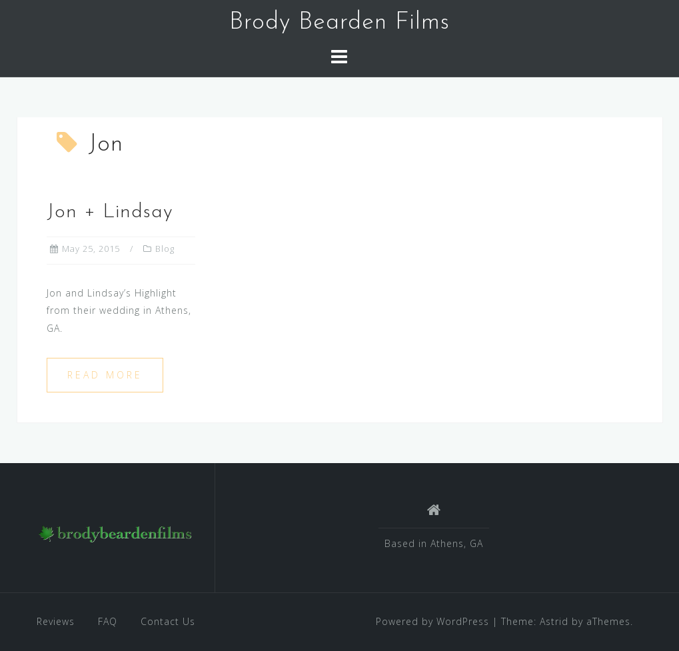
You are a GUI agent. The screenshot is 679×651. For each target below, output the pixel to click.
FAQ (107, 621)
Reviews (56, 621)
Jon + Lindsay (110, 212)
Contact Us (168, 621)
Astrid (554, 621)
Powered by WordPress (432, 621)
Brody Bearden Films (339, 23)
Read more (105, 374)
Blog (165, 249)
